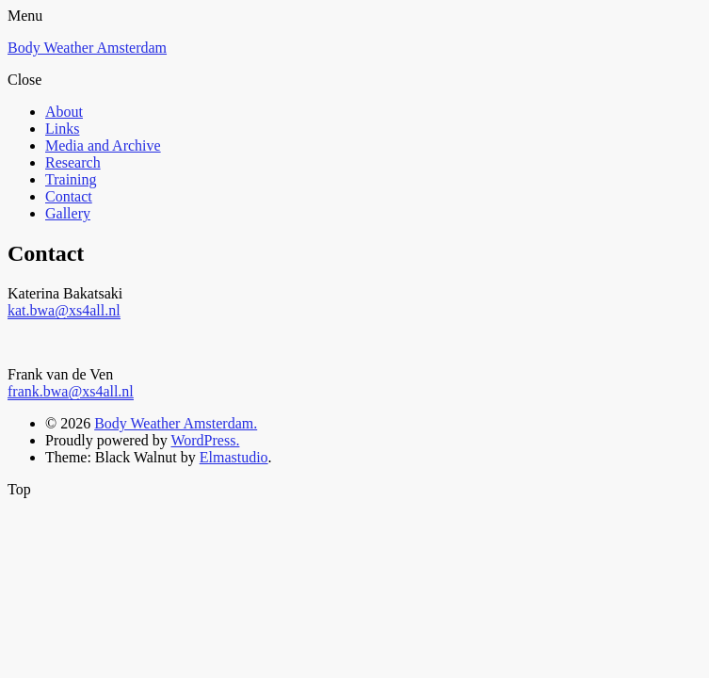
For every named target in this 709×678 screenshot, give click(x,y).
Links (62, 129)
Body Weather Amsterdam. (175, 423)
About (64, 112)
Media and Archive (103, 145)
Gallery (67, 213)
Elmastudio (234, 457)
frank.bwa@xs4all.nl (71, 391)
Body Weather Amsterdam (87, 48)
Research (73, 162)
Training (71, 179)
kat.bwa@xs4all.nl (64, 310)
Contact (68, 196)
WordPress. (204, 440)
